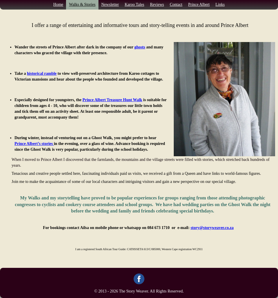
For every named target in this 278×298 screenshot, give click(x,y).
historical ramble (41, 73)
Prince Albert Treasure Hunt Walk (112, 100)
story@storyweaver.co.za (212, 228)
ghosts (139, 47)
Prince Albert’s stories (34, 143)
